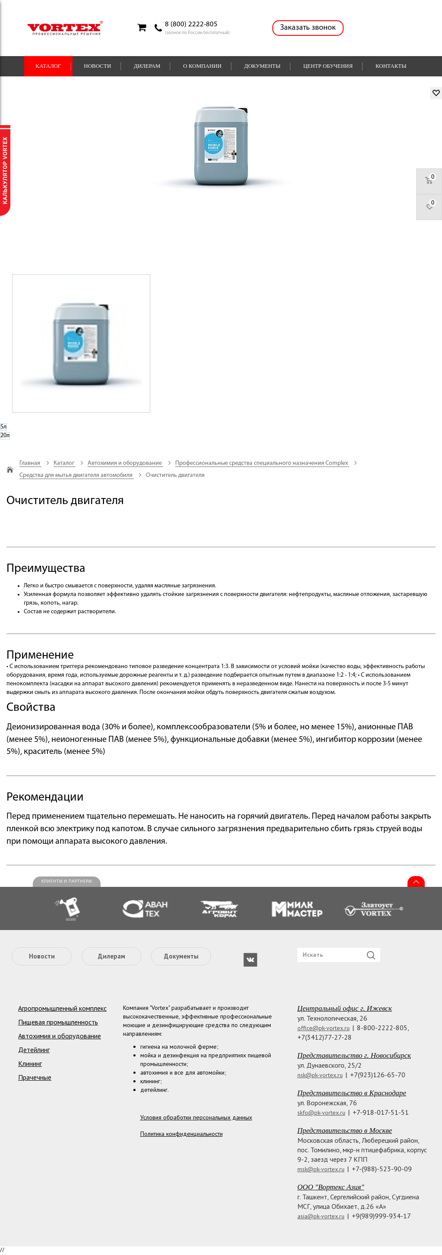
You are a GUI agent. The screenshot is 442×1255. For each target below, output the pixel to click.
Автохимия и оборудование (59, 1035)
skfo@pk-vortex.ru (321, 1112)
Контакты (391, 66)
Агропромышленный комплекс (62, 1008)
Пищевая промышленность (58, 1022)
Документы (262, 66)
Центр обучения (328, 66)
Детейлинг (34, 1049)
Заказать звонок (308, 28)
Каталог (48, 66)
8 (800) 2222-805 (191, 24)
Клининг (30, 1063)
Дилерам (147, 66)
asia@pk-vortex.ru (320, 1216)
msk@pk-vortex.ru (320, 1169)
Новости (97, 66)
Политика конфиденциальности (181, 1134)
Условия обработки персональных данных (196, 1117)
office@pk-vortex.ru (323, 1028)
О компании (202, 66)
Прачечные (34, 1077)
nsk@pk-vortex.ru (320, 1075)
